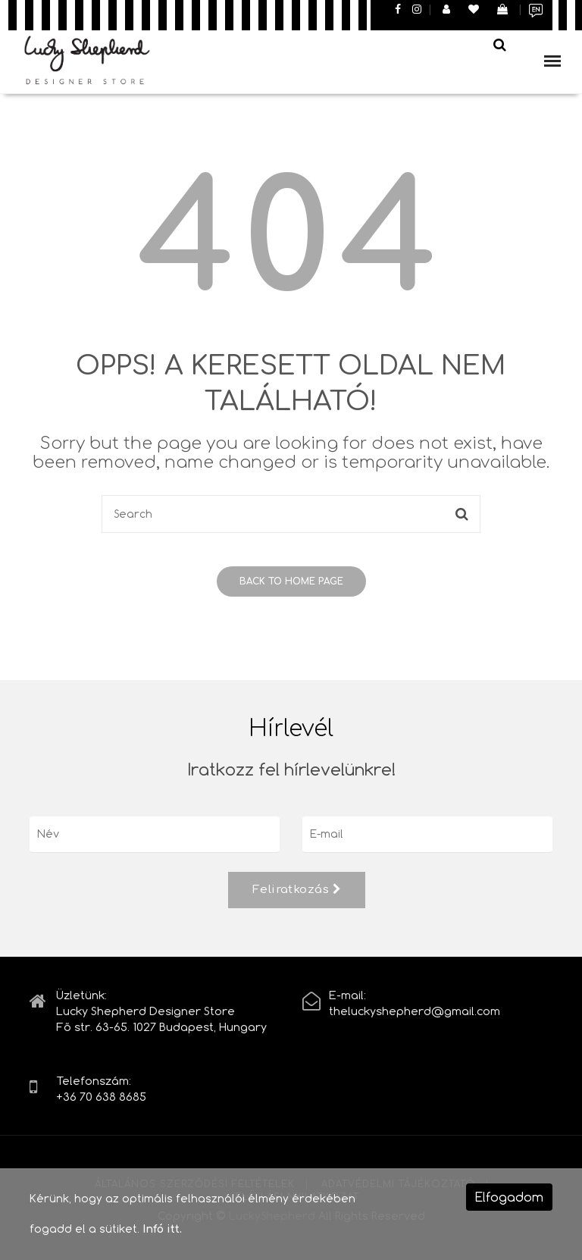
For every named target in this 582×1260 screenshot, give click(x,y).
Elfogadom (509, 1197)
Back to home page (291, 581)
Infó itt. (162, 1229)
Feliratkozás (296, 889)
